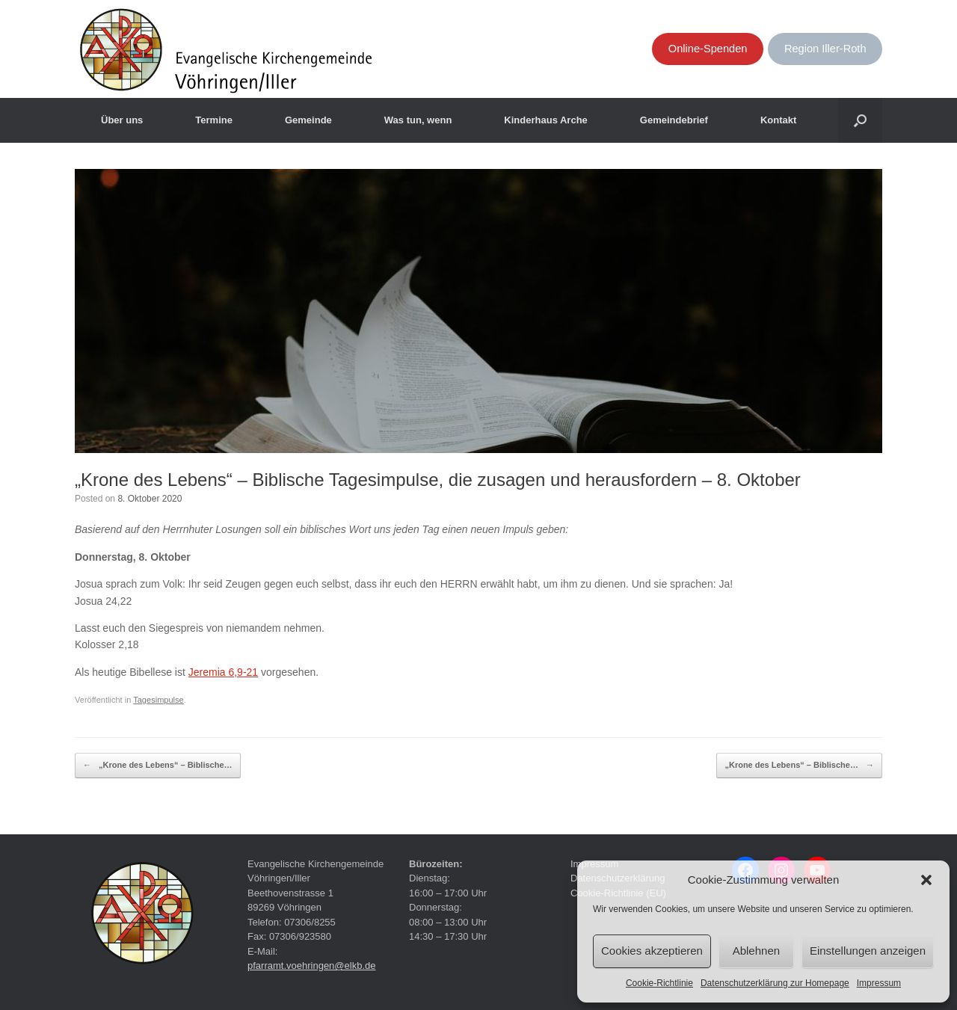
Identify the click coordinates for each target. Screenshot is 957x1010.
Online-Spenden (708, 49)
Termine (214, 120)
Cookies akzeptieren (652, 950)
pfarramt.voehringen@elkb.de (311, 965)
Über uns (122, 120)
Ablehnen (756, 950)
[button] (926, 879)
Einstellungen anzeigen (868, 950)
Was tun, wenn (418, 120)
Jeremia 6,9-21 (223, 672)
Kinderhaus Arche (546, 120)
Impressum (879, 983)
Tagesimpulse (158, 699)
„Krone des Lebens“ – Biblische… (158, 765)
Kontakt (778, 120)
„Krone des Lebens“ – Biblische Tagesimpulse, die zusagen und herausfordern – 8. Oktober (438, 479)
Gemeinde (308, 120)
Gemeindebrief (674, 120)
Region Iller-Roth (825, 49)
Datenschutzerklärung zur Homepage (775, 983)
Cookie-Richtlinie (659, 983)
